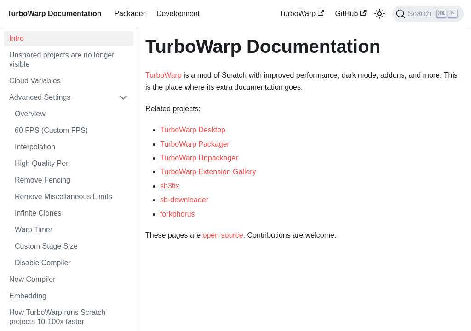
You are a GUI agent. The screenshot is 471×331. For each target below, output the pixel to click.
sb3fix (169, 186)
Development (178, 13)
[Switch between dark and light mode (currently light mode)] (379, 13)
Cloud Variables (35, 81)
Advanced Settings (39, 97)
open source (223, 235)
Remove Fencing (42, 180)
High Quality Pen (42, 163)
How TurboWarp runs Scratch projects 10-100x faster (57, 316)
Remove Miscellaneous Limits (63, 196)
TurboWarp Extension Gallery (208, 172)
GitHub (351, 13)
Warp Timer (33, 230)
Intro (16, 38)
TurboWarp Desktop (192, 130)
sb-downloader (184, 200)
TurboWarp (301, 13)
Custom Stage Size (46, 246)
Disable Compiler (43, 263)
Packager (129, 13)
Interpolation (35, 147)
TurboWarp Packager (195, 144)
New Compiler (32, 279)
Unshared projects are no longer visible (62, 59)
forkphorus (177, 214)
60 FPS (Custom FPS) (51, 130)
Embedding (27, 296)
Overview (30, 114)
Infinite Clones (38, 213)
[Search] (428, 14)
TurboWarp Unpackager (199, 158)
